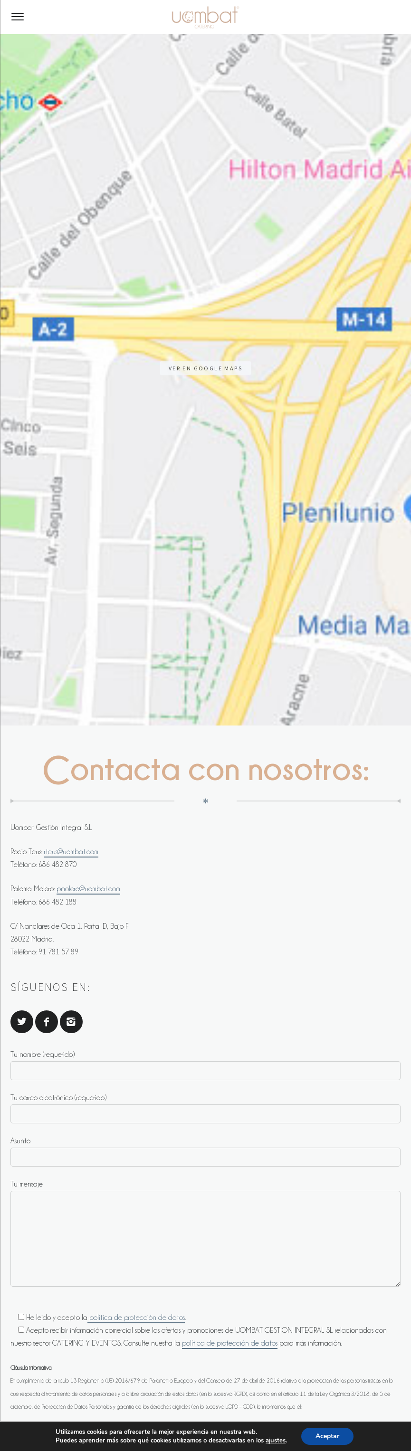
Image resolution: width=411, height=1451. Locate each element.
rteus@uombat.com (71, 297)
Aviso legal (151, 1426)
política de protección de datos (136, 763)
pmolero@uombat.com (88, 334)
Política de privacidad (213, 1426)
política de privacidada (361, 975)
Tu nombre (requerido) (205, 511)
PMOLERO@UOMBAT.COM (63, 1049)
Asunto (205, 597)
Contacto (108, 1426)
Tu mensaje (205, 679)
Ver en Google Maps (205, 82)
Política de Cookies (288, 1426)
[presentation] (82, 1122)
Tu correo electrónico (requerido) (205, 554)
